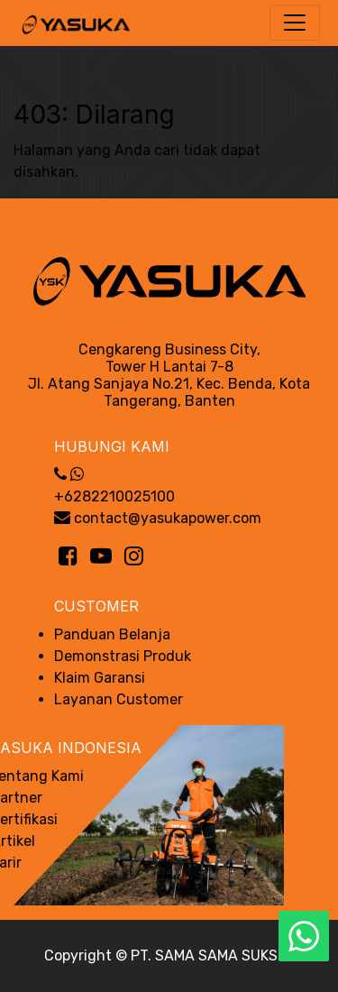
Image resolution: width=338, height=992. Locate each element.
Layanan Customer (118, 699)
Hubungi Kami (111, 446)
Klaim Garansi (99, 677)
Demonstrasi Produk (122, 656)
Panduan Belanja (112, 634)
